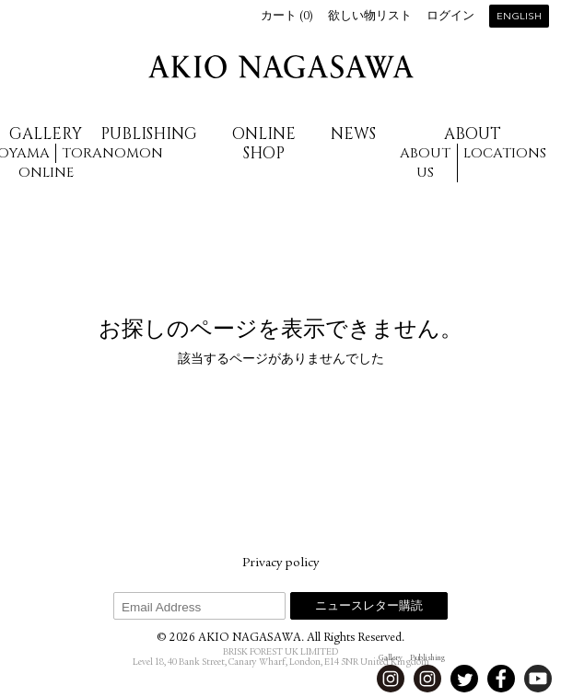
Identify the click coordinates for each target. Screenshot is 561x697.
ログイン (450, 17)
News (353, 134)
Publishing (148, 134)
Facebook (501, 678)
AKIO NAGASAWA (281, 66)
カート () (287, 17)
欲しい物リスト (370, 17)
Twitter (464, 678)
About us (425, 163)
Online (46, 172)
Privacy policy (280, 563)
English (519, 17)
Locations (504, 153)
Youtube (538, 678)
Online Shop (264, 143)
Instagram (390, 678)
